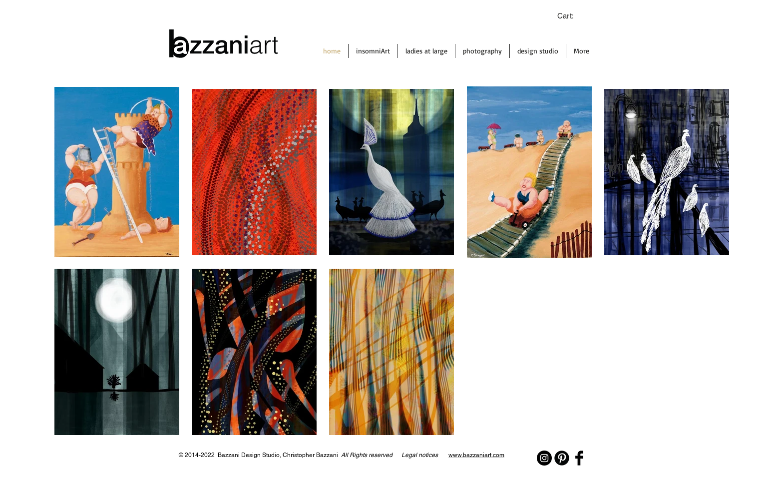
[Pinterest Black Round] (561, 458)
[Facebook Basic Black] (579, 458)
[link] (570, 16)
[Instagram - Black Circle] (544, 458)
